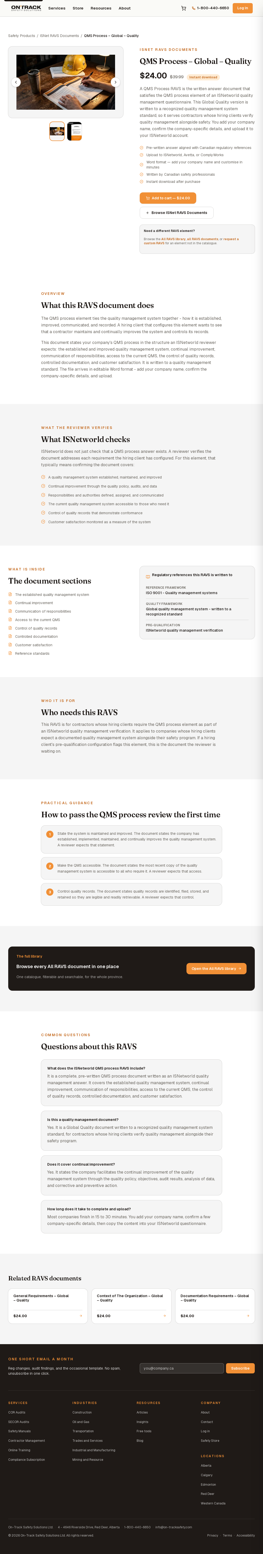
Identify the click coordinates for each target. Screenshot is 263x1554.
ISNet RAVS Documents (59, 35)
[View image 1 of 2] (57, 131)
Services (56, 8)
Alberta (206, 1466)
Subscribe (240, 1368)
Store (78, 8)
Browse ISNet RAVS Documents (176, 212)
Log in (242, 8)
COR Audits (16, 1412)
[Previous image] (16, 82)
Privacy (212, 1535)
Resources (101, 8)
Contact (207, 1422)
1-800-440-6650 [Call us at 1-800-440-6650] (210, 8)
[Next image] (115, 82)
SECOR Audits (18, 1422)
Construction (82, 1412)
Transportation (83, 1431)
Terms (227, 1535)
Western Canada (213, 1503)
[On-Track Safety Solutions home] (26, 8)
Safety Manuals (19, 1431)
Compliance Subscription (26, 1460)
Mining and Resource (87, 1460)
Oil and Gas (80, 1422)
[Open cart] (183, 8)
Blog (140, 1441)
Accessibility (246, 1535)
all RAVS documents (202, 239)
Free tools (144, 1431)
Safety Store (210, 1441)
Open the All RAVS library (216, 968)
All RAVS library (173, 239)
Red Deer (207, 1494)
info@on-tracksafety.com (173, 1527)
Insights (142, 1422)
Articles (142, 1412)
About (125, 8)
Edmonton (208, 1485)
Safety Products (21, 35)
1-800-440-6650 (137, 1527)
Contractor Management (26, 1441)
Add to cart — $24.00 (168, 198)
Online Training (19, 1450)
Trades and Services (87, 1441)
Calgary (206, 1475)
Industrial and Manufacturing (93, 1450)
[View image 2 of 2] (74, 131)
